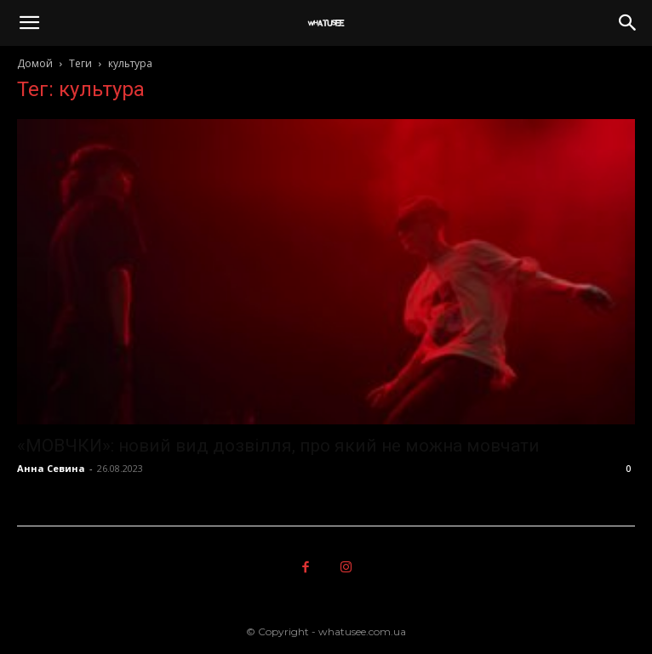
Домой (35, 63)
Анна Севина (51, 468)
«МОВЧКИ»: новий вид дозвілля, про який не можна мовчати (278, 445)
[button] (29, 23)
